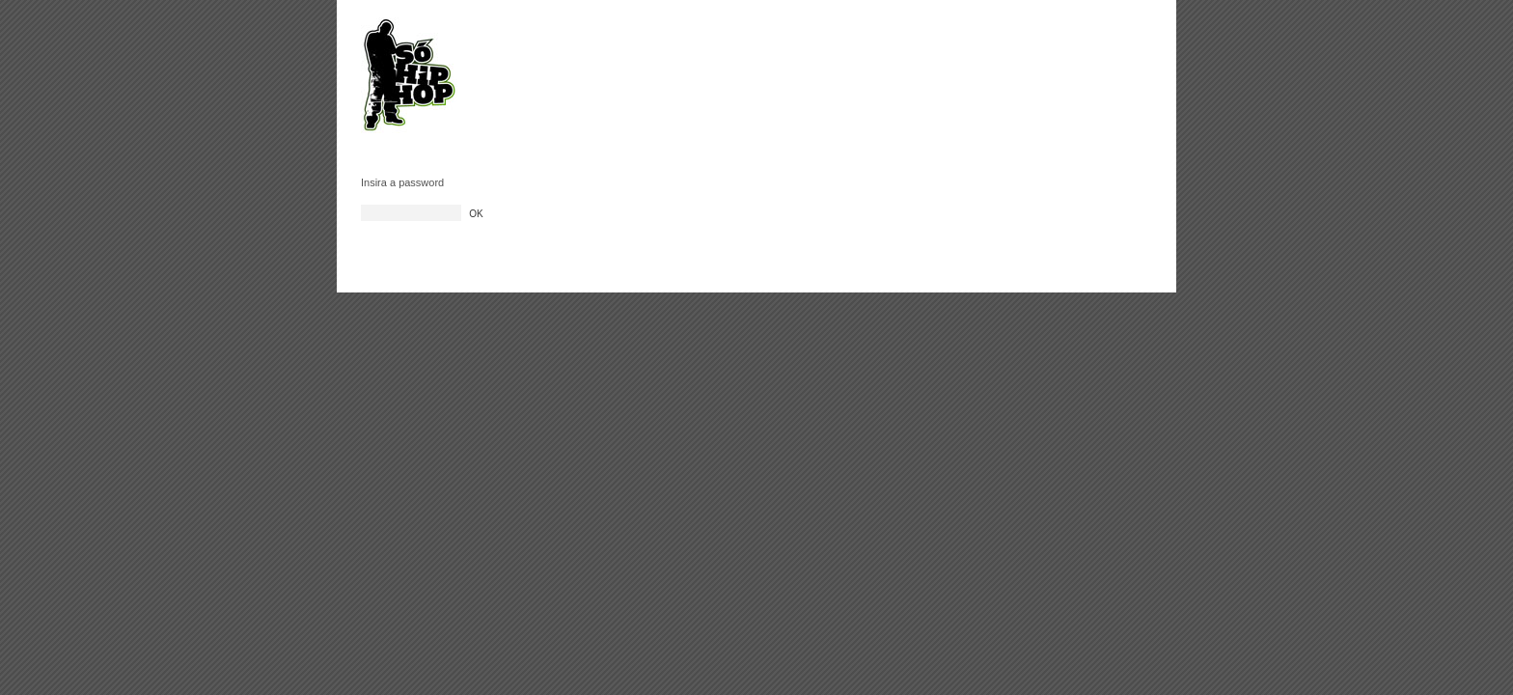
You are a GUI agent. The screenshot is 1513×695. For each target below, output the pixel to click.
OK (475, 213)
